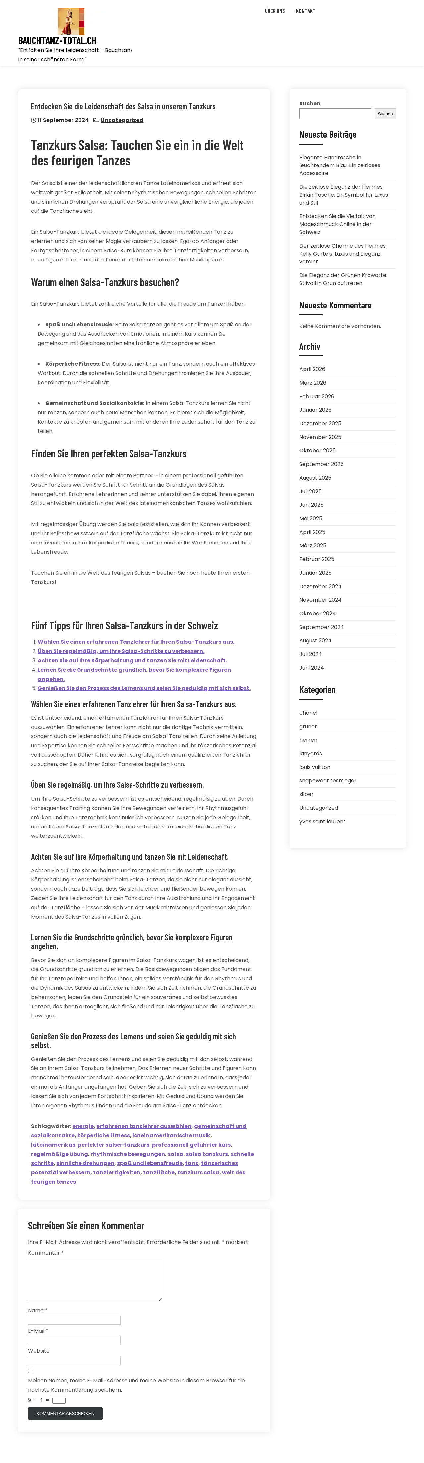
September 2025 (321, 464)
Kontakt (306, 10)
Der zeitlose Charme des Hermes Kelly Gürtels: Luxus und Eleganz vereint (342, 253)
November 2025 (320, 437)
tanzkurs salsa (199, 1172)
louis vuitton (314, 767)
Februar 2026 (316, 396)
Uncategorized (122, 120)
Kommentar (46, 1253)
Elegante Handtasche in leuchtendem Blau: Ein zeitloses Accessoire (339, 165)
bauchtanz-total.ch (57, 40)
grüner (308, 726)
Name (38, 1319)
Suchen (309, 103)
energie (83, 1126)
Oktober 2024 (317, 613)
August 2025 (315, 478)
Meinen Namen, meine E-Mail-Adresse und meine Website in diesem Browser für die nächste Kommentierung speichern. (136, 1393)
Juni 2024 (311, 668)
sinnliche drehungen (86, 1163)
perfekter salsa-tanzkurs (114, 1145)
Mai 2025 (310, 518)
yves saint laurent (322, 821)
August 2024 (315, 640)
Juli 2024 (310, 654)
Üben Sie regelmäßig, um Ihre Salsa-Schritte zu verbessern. (121, 651)
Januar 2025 (315, 573)
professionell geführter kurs (191, 1145)
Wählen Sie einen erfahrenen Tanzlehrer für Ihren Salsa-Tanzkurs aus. (136, 642)
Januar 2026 (315, 410)
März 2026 (312, 383)
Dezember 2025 (320, 423)
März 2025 (312, 545)
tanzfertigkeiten (117, 1172)
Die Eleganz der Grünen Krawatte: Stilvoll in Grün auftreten (343, 279)
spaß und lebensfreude (150, 1163)
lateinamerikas (53, 1145)
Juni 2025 (311, 505)
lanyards (310, 753)
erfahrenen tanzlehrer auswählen (144, 1126)
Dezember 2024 (320, 586)
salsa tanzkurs (207, 1154)
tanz (192, 1163)
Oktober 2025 (317, 450)
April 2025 (312, 532)
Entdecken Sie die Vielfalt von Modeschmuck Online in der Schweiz (337, 224)
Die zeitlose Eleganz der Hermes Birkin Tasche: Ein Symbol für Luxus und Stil (343, 195)
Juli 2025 (310, 491)
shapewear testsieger (328, 780)
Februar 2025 (316, 559)
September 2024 (321, 627)
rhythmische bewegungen (128, 1154)
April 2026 (312, 369)
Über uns (275, 10)
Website (39, 1359)
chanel (308, 713)
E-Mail (38, 1339)
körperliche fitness (104, 1135)
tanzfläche (159, 1172)
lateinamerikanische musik (172, 1135)
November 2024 (320, 600)
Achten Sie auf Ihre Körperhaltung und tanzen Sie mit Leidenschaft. (132, 660)
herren (308, 740)
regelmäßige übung (59, 1154)
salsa (176, 1154)
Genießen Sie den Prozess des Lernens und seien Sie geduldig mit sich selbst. (144, 688)
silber (306, 794)
